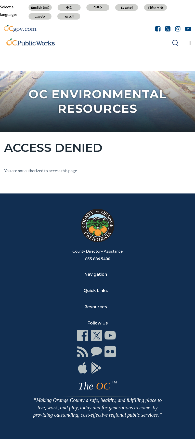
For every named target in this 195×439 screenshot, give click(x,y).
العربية (69, 16)
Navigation (95, 274)
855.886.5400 (97, 258)
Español (127, 7)
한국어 (98, 7)
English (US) (40, 7)
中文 (69, 7)
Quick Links (96, 290)
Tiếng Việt (155, 7)
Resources (95, 306)
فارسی (40, 16)
